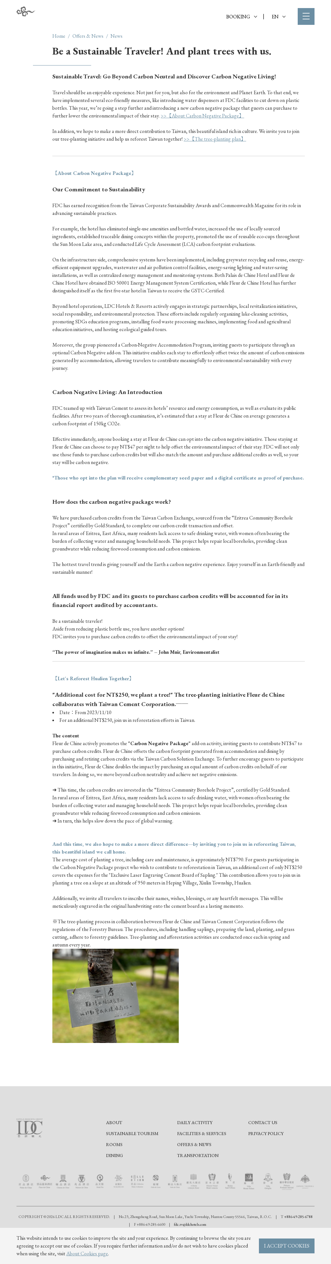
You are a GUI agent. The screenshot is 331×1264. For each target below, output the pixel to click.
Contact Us (262, 1141)
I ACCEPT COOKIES (286, 1245)
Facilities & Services (201, 1152)
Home (58, 36)
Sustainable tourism (132, 1152)
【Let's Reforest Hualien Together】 (93, 678)
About (114, 1141)
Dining (114, 1174)
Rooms (114, 1163)
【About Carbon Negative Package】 (94, 173)
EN (278, 16)
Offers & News (87, 36)
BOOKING (241, 16)
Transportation (198, 1174)
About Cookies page (87, 1253)
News (117, 36)
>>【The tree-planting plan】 (215, 139)
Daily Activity (194, 1141)
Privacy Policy (265, 1152)
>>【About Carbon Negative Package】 (202, 115)
